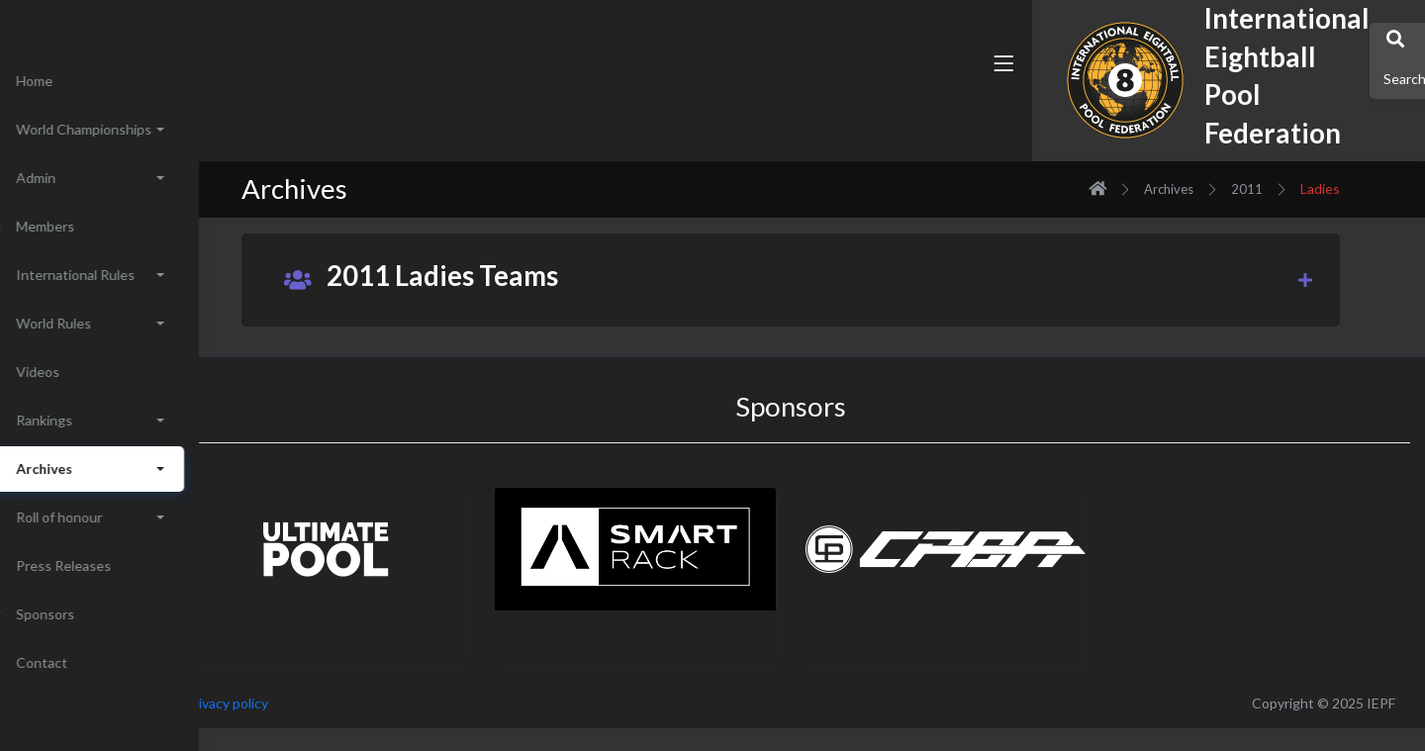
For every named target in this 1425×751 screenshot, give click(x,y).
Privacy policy (318, 703)
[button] (945, 101)
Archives (1214, 189)
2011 (1292, 189)
